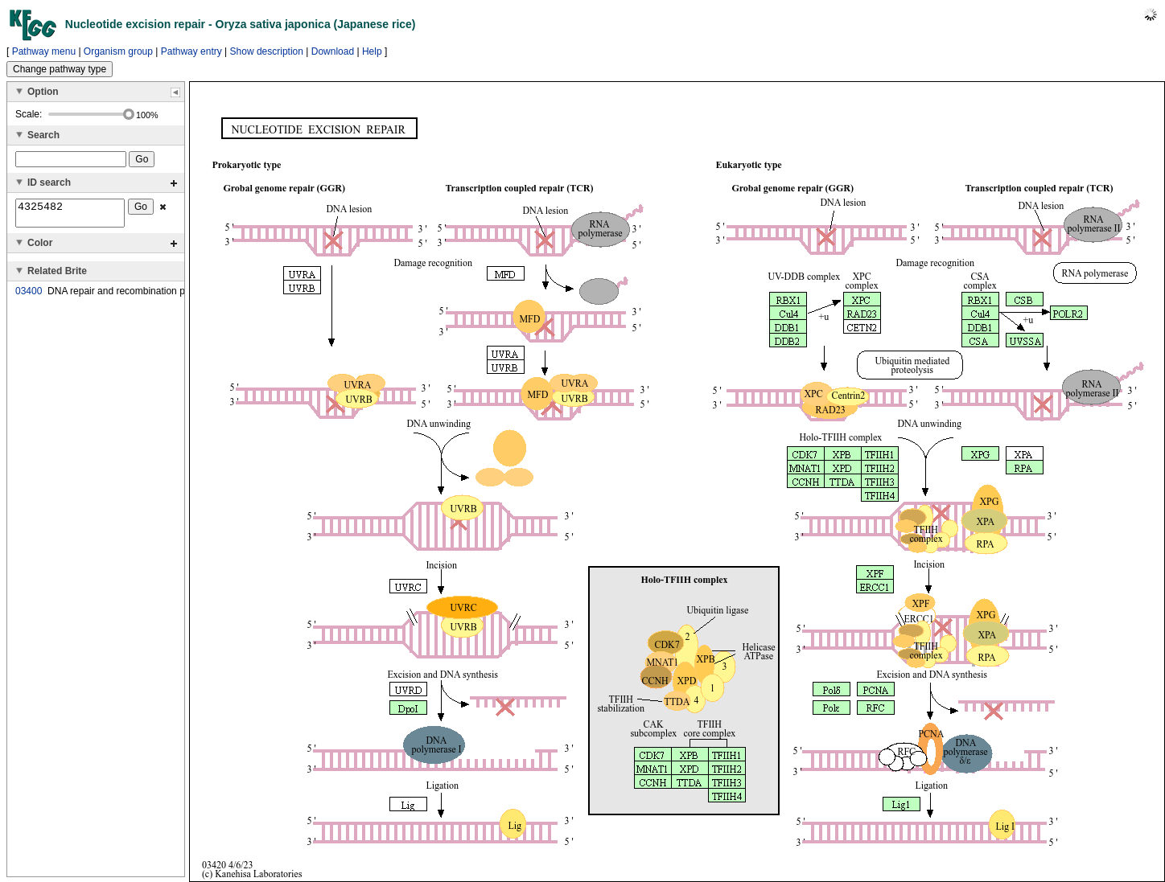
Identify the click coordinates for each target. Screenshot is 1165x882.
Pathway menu (44, 51)
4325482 (70, 215)
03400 (28, 296)
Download (332, 51)
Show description (266, 51)
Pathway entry (191, 51)
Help (372, 51)
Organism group (118, 51)
